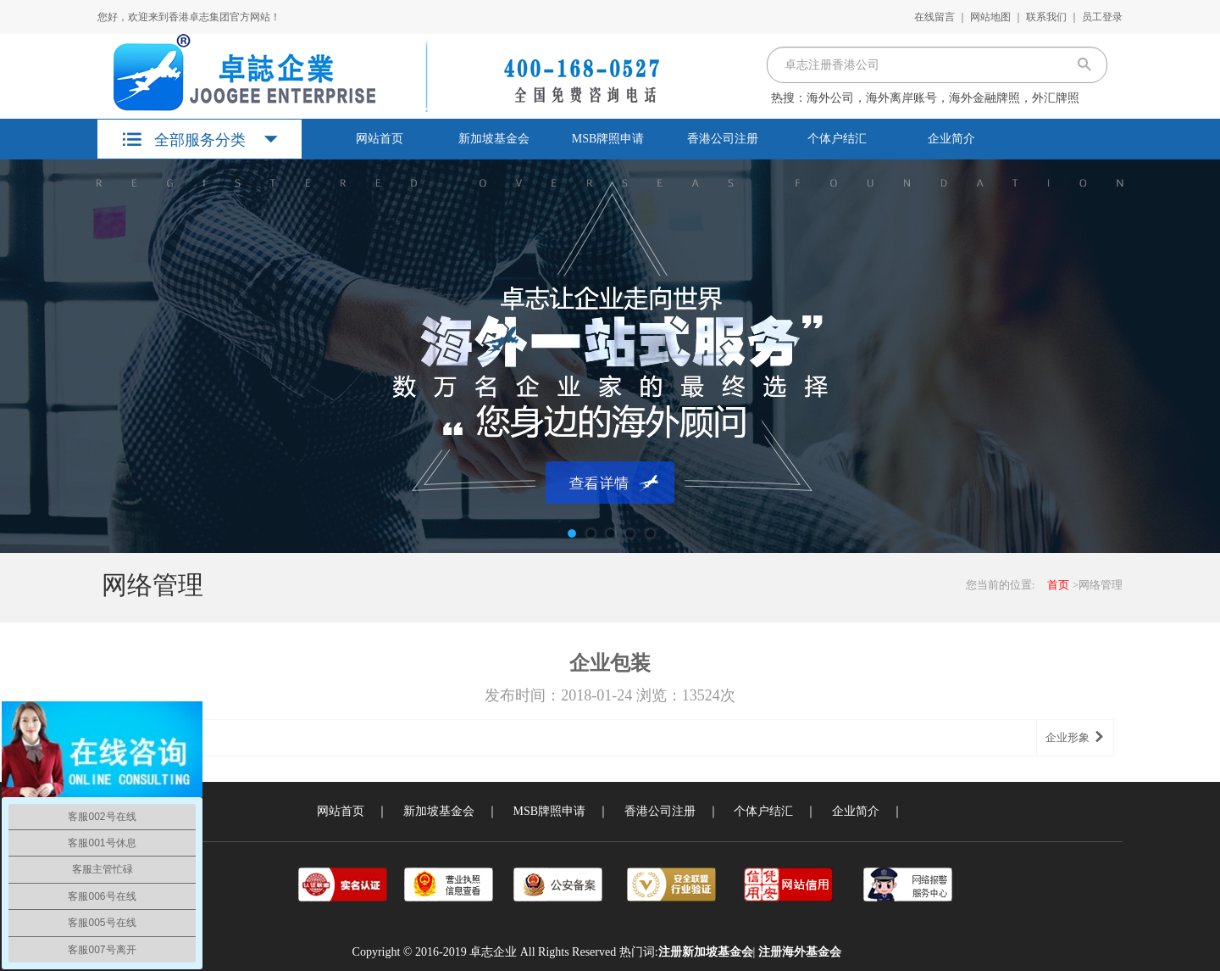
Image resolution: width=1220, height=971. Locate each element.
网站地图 (990, 17)
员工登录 (1102, 17)
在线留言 (934, 17)
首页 (1058, 584)
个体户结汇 (837, 138)
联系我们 (1046, 17)
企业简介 (951, 138)
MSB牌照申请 (608, 138)
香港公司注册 (722, 138)
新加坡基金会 (494, 138)
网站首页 (379, 138)
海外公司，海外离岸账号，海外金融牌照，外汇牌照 (943, 98)
